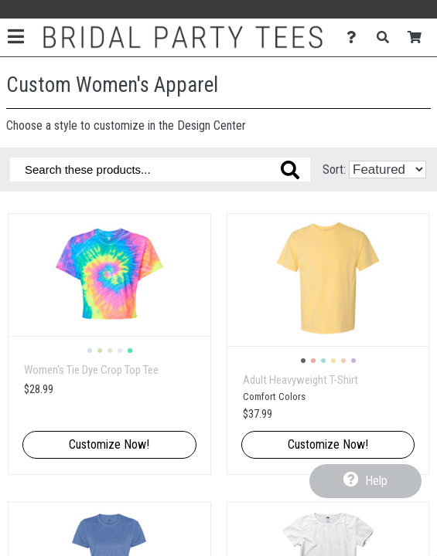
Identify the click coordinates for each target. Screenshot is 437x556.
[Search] (387, 37)
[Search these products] (160, 169)
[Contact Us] (355, 37)
